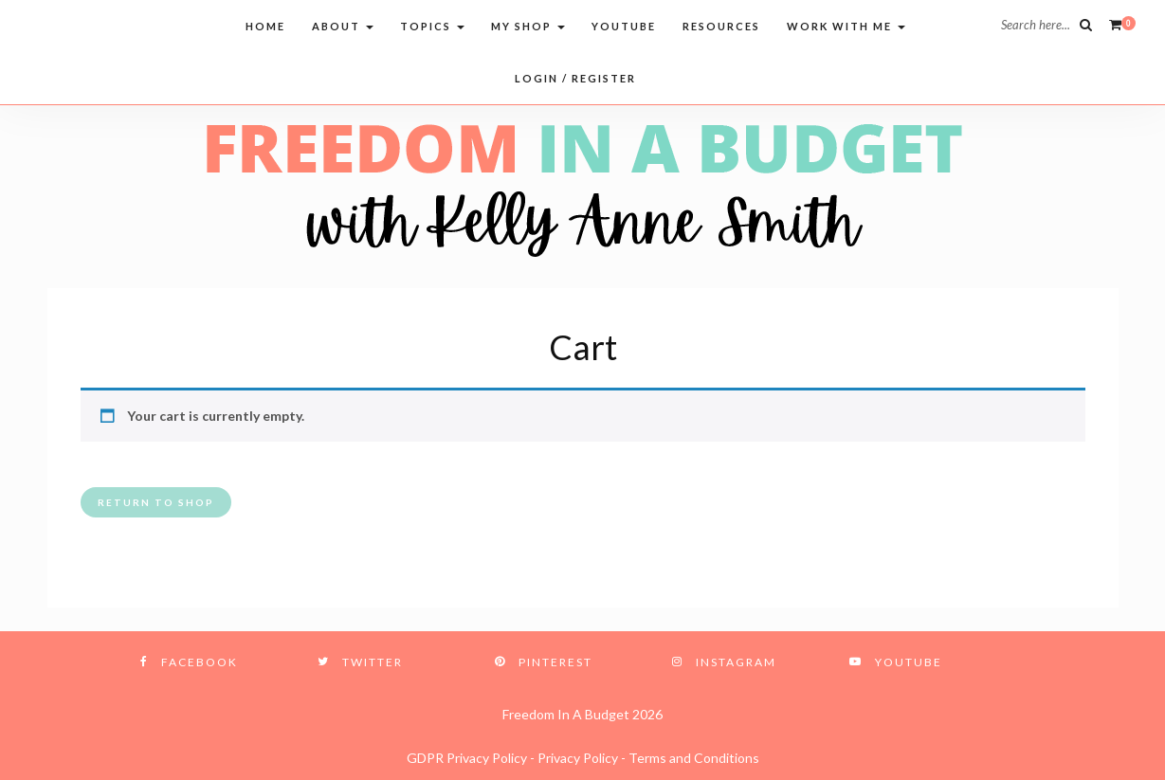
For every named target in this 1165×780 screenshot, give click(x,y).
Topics (432, 26)
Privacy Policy (577, 758)
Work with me (846, 26)
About (342, 26)
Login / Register (575, 78)
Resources (721, 26)
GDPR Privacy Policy (467, 758)
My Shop (528, 26)
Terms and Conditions (693, 758)
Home (265, 26)
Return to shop (156, 502)
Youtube (624, 26)
